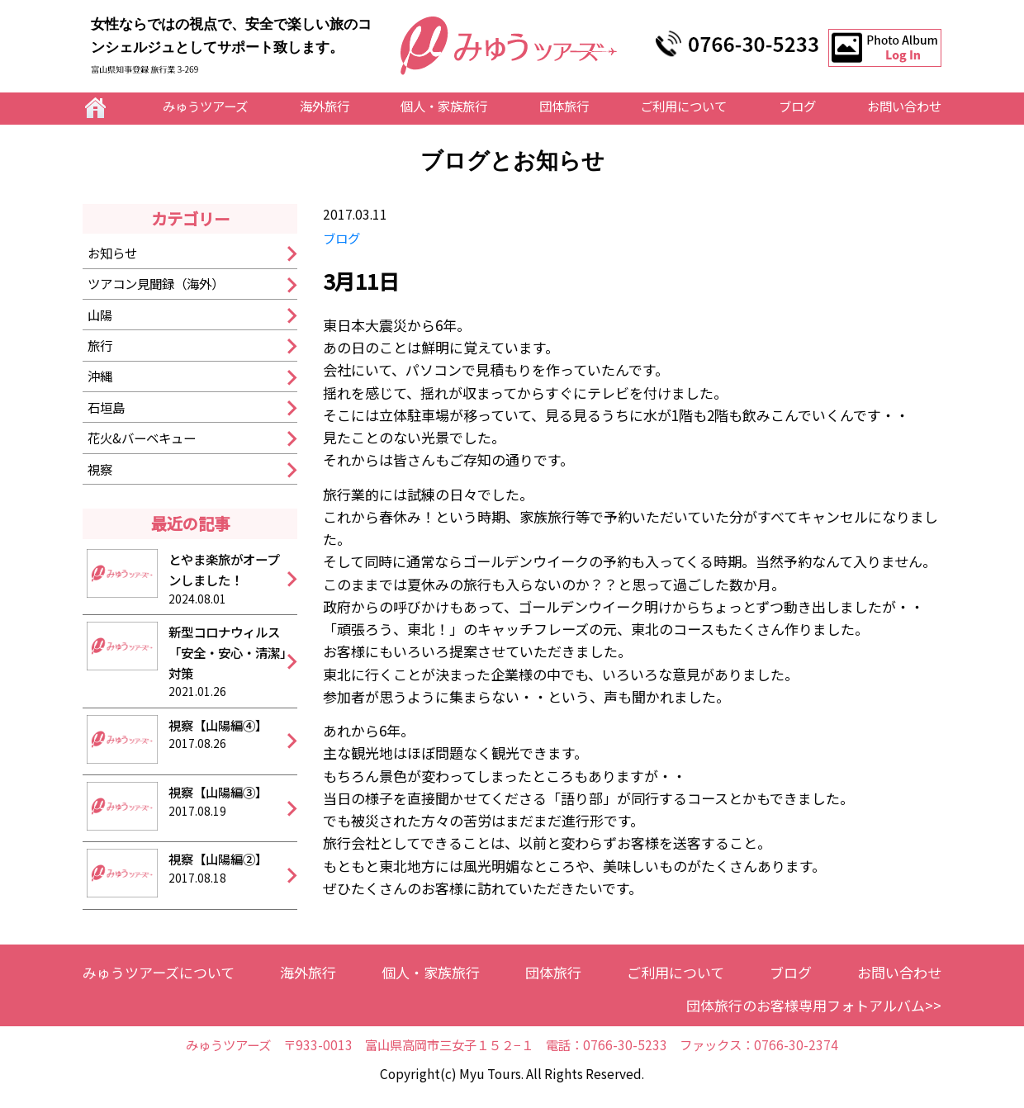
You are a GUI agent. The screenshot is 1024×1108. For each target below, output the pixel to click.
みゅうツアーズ (205, 106)
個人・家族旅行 (444, 106)
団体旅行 (564, 106)
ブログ (797, 106)
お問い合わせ (904, 106)
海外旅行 (324, 106)
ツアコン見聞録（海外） (156, 283)
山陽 (100, 314)
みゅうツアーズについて (159, 972)
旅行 (100, 345)
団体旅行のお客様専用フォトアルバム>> (813, 1005)
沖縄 (100, 376)
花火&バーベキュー (142, 438)
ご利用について (683, 106)
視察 (100, 469)
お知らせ (112, 253)
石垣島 (106, 407)
